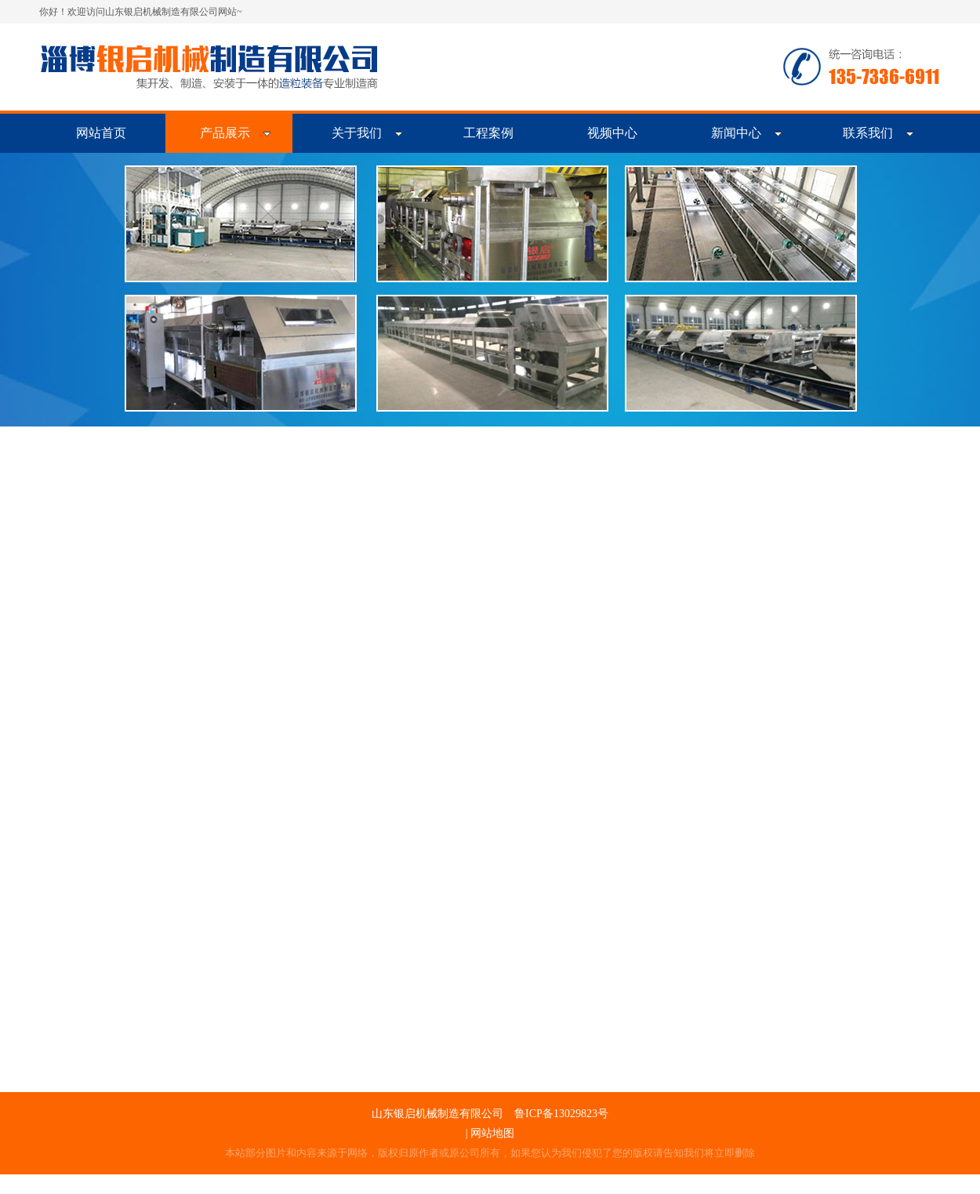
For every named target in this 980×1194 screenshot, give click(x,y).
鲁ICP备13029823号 (561, 1114)
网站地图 (492, 1133)
